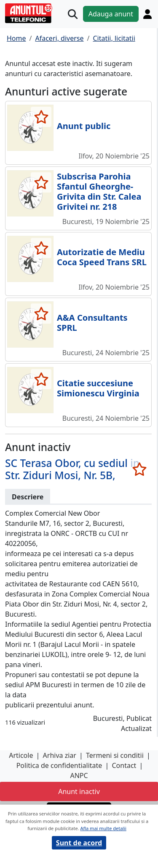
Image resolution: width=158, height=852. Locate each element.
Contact (124, 765)
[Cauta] (72, 14)
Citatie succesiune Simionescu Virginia (98, 388)
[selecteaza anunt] (41, 117)
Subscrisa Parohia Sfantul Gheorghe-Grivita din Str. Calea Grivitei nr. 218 (99, 191)
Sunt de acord (79, 842)
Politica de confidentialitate (59, 765)
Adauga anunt (110, 13)
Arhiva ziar (59, 755)
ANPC (79, 775)
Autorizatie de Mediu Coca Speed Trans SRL (102, 257)
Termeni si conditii (115, 755)
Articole (21, 755)
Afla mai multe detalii (103, 828)
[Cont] (147, 14)
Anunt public (83, 126)
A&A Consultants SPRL (92, 322)
